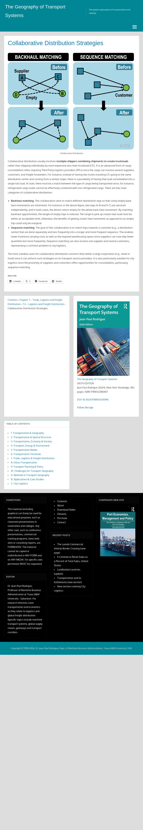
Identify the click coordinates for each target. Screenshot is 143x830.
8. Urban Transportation (24, 462)
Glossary (61, 513)
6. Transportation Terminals (26, 453)
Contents (12, 299)
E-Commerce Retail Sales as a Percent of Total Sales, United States (71, 561)
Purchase (62, 517)
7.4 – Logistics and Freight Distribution (43, 303)
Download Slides (66, 509)
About (60, 505)
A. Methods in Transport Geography (30, 474)
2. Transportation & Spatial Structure (31, 436)
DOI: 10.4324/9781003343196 (92, 399)
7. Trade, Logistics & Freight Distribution (32, 457)
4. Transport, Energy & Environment (30, 445)
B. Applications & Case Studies (27, 478)
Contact (61, 522)
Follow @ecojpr (85, 407)
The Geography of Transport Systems (97, 378)
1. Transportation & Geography (27, 432)
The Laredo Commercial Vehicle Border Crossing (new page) (70, 548)
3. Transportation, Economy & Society (31, 441)
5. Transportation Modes (24, 449)
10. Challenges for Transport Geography (32, 470)
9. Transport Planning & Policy (27, 466)
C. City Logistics (19, 483)
